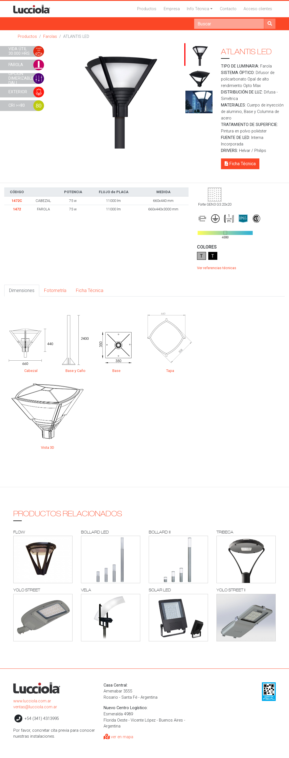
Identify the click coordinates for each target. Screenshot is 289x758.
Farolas (50, 36)
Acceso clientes (258, 8)
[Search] (229, 23)
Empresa (172, 8)
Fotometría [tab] (55, 290)
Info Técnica (198, 8)
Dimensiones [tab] (21, 290)
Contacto (228, 8)
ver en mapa (118, 737)
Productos (146, 8)
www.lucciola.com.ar (32, 701)
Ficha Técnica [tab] (89, 290)
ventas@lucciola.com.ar (35, 707)
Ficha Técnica (240, 163)
